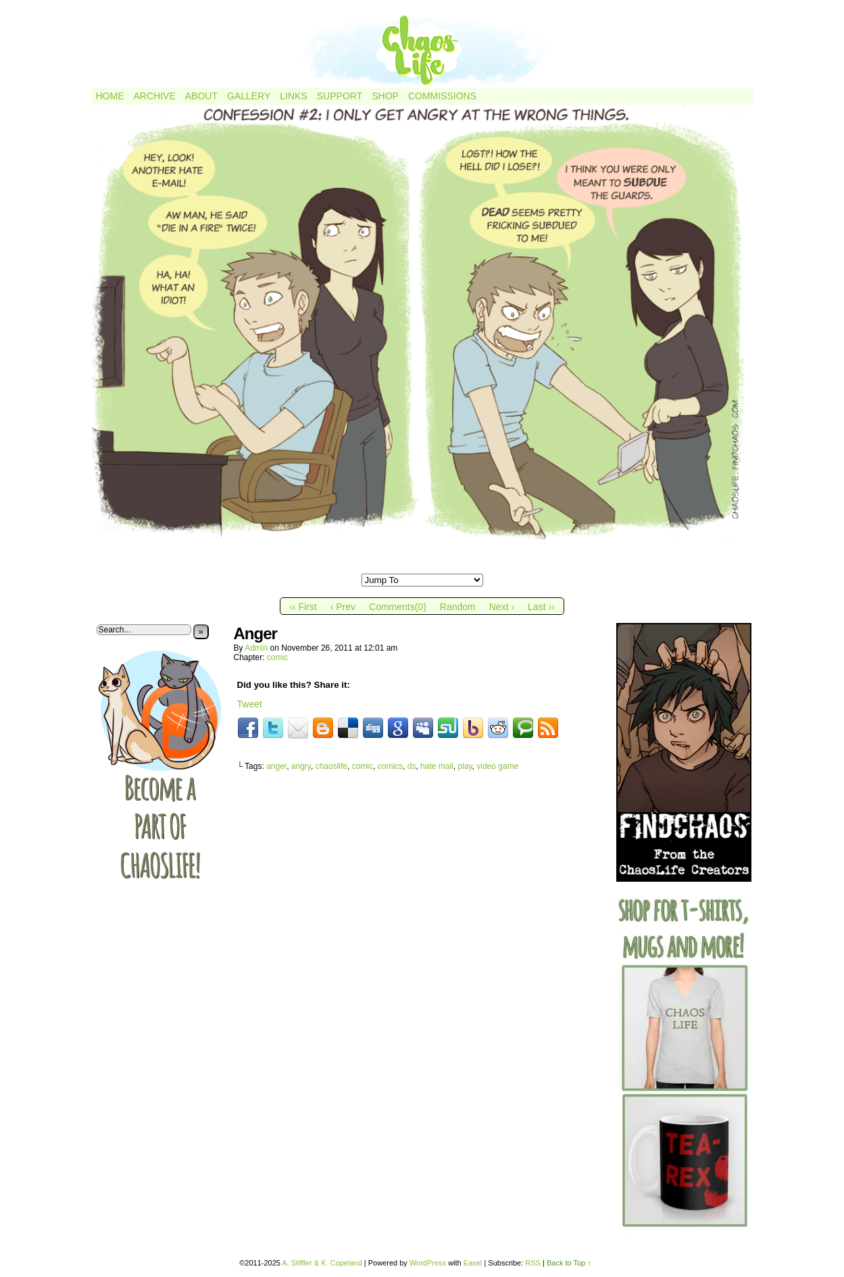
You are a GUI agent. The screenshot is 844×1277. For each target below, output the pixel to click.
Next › (501, 606)
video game (497, 766)
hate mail (436, 766)
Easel (473, 1263)
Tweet (249, 704)
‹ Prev (342, 606)
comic (277, 657)
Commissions (442, 96)
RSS (533, 1263)
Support (339, 96)
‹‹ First (302, 606)
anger (276, 766)
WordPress (427, 1263)
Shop (385, 96)
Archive (155, 96)
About (201, 96)
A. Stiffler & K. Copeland (322, 1263)
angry (301, 766)
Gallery (248, 96)
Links (293, 96)
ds (411, 766)
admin (256, 648)
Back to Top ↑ (569, 1263)
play (464, 766)
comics (390, 766)
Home (110, 96)
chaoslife (331, 766)
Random (458, 606)
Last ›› (541, 606)
